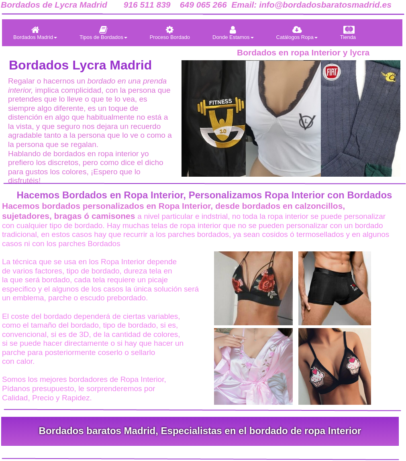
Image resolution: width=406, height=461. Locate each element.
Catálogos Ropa (297, 32)
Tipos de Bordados (103, 32)
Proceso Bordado (170, 32)
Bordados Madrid (35, 32)
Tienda (348, 32)
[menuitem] (35, 32)
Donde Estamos (233, 32)
